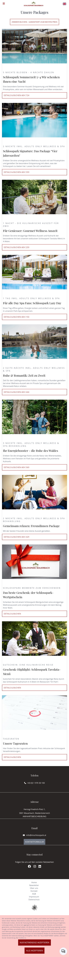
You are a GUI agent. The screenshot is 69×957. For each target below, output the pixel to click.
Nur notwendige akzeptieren (34, 942)
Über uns (34, 888)
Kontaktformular (34, 842)
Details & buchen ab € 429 (16, 537)
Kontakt (34, 891)
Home (34, 882)
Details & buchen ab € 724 (16, 95)
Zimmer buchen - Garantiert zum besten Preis (34, 22)
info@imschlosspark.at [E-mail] (34, 835)
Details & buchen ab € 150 (16, 317)
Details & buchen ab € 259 (16, 247)
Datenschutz (33, 899)
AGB (34, 894)
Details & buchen (12, 613)
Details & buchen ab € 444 (16, 392)
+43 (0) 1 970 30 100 (36, 783)
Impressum (34, 896)
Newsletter (34, 885)
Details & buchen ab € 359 (16, 172)
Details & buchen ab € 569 (16, 467)
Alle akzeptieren (34, 950)
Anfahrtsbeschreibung (34, 816)
